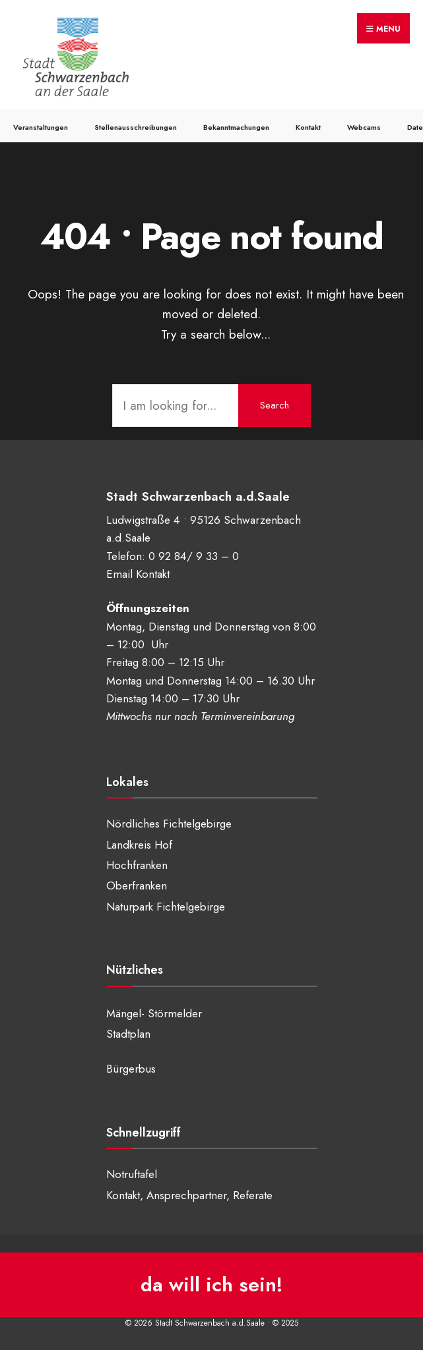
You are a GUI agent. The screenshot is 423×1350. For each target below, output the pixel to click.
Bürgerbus (131, 1069)
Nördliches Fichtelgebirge (169, 823)
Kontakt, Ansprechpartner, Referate (189, 1195)
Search (274, 405)
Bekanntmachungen (236, 127)
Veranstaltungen (40, 127)
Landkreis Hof (139, 845)
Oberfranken (136, 885)
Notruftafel (131, 1174)
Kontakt (308, 127)
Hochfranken (137, 865)
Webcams (364, 127)
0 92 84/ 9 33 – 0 (193, 556)
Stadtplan (128, 1034)
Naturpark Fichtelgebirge (165, 906)
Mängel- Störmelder (154, 1013)
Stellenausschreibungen (135, 127)
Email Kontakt (138, 574)
